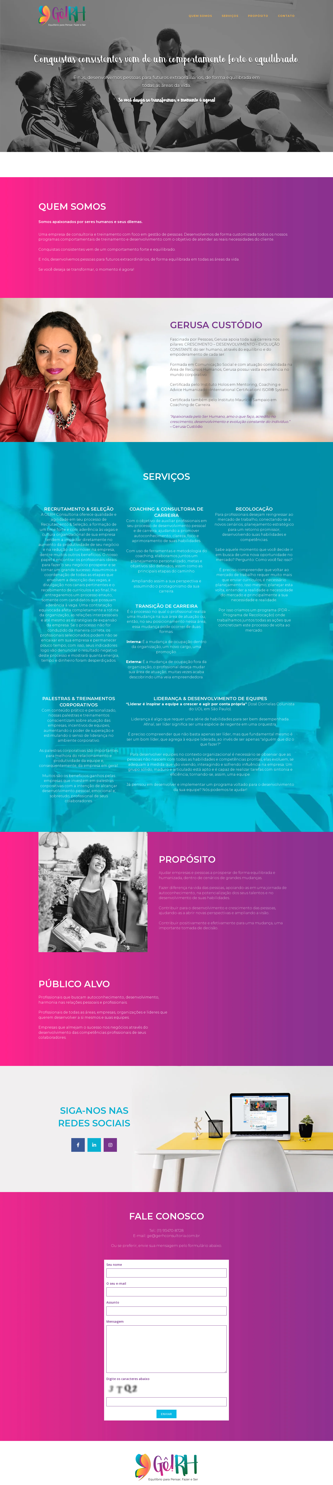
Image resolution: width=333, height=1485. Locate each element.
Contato (286, 16)
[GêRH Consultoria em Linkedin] (94, 1120)
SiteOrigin (192, 1477)
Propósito (258, 16)
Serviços (230, 16)
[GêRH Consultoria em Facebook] (78, 1120)
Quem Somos (200, 16)
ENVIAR (166, 1389)
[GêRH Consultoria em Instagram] (110, 1120)
